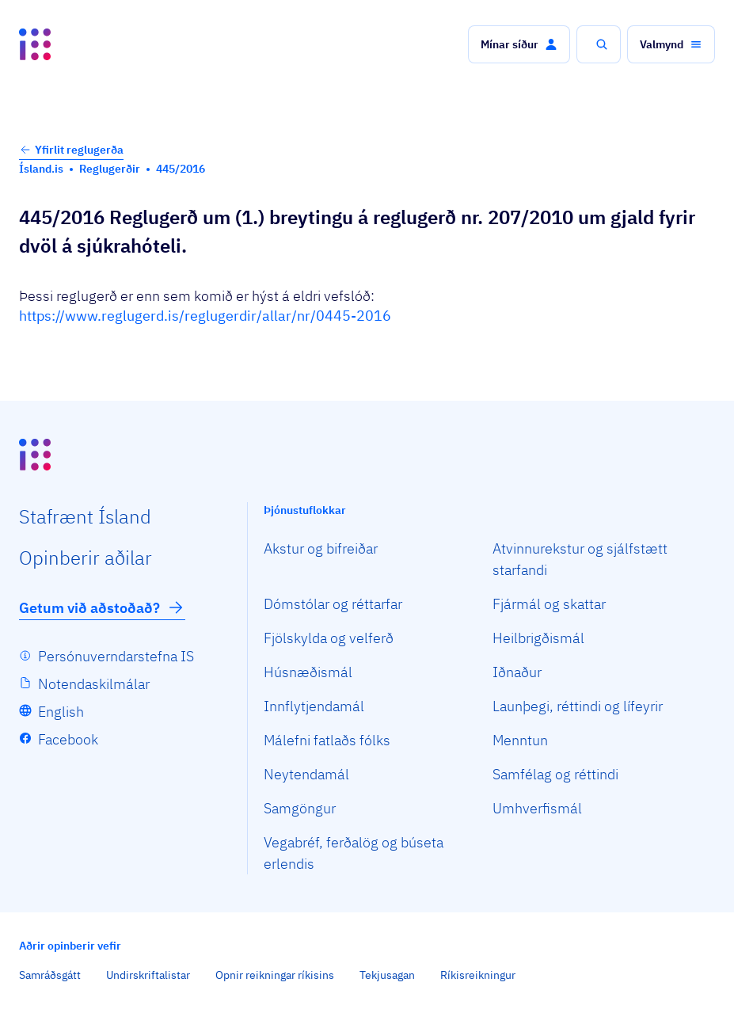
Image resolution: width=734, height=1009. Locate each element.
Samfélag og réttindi (555, 774)
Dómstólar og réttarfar (333, 604)
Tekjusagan (387, 975)
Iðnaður (517, 672)
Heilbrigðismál (538, 638)
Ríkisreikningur (477, 975)
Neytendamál (306, 774)
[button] (519, 44)
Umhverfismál (537, 808)
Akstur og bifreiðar (321, 548)
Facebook (68, 739)
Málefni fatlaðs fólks (327, 740)
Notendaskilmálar (94, 684)
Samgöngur (300, 808)
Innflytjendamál (314, 706)
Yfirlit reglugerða (71, 150)
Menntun (520, 740)
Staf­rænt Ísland (85, 516)
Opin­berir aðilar (85, 557)
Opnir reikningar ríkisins (274, 975)
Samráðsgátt (50, 975)
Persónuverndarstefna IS (116, 656)
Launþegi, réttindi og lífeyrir (578, 706)
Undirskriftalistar (148, 975)
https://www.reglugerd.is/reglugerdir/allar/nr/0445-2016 (205, 316)
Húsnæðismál (308, 672)
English (61, 711)
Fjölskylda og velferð (329, 638)
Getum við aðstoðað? (102, 607)
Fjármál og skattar (549, 604)
